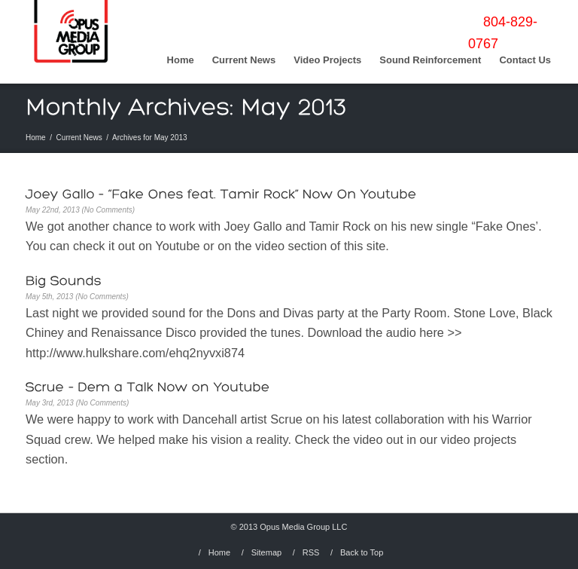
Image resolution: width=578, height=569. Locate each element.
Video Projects (327, 60)
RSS (311, 552)
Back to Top (361, 552)
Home (180, 60)
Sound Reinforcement (430, 60)
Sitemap (266, 552)
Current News (244, 60)
